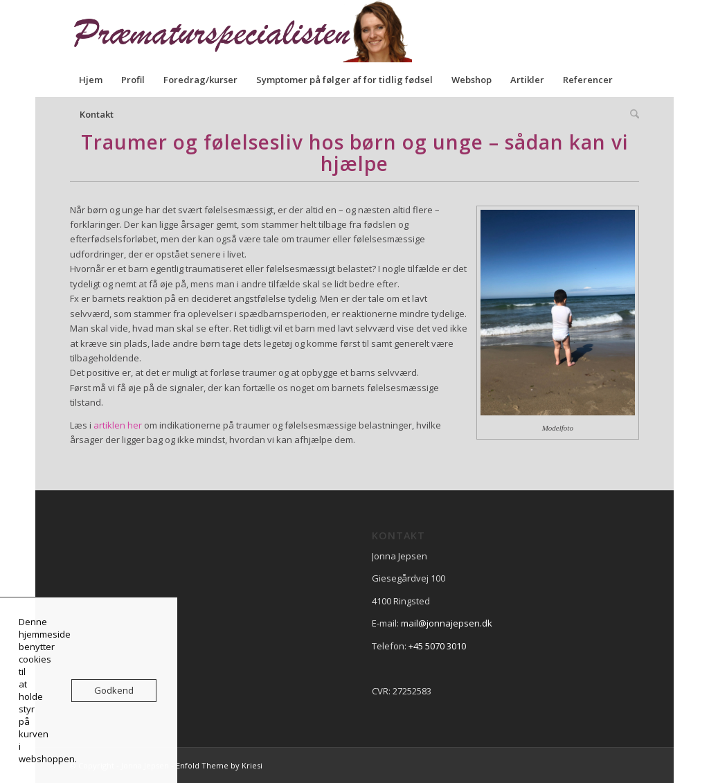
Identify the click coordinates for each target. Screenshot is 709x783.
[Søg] (630, 114)
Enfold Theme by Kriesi (219, 765)
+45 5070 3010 (437, 646)
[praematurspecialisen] (250, 31)
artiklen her (117, 425)
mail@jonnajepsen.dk (446, 623)
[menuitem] (90, 79)
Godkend (114, 690)
